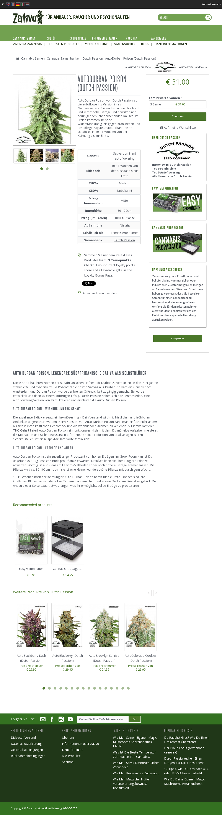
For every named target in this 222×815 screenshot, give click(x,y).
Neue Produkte (72, 750)
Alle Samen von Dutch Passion (172, 176)
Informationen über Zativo (80, 744)
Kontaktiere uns (211, 4)
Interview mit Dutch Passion (171, 165)
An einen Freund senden (100, 293)
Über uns (68, 737)
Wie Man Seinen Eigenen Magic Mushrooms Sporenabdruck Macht (135, 741)
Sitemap (67, 762)
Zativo (30, 808)
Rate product (177, 338)
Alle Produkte (71, 756)
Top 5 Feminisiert (164, 168)
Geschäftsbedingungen (27, 750)
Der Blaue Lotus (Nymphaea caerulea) (184, 750)
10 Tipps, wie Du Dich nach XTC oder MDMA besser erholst (186, 771)
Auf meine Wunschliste (178, 127)
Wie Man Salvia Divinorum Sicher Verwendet (136, 765)
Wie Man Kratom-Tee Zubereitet (136, 773)
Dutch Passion (124, 240)
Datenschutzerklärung (26, 744)
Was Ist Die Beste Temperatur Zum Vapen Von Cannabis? (134, 754)
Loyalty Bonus (94, 275)
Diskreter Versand (23, 737)
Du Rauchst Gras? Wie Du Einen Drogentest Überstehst (186, 739)
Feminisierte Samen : (166, 98)
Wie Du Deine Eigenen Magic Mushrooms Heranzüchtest (184, 781)
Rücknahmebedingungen (28, 756)
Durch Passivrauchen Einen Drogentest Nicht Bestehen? (184, 760)
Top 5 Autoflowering (166, 172)
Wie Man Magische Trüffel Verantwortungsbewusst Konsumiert (131, 783)
